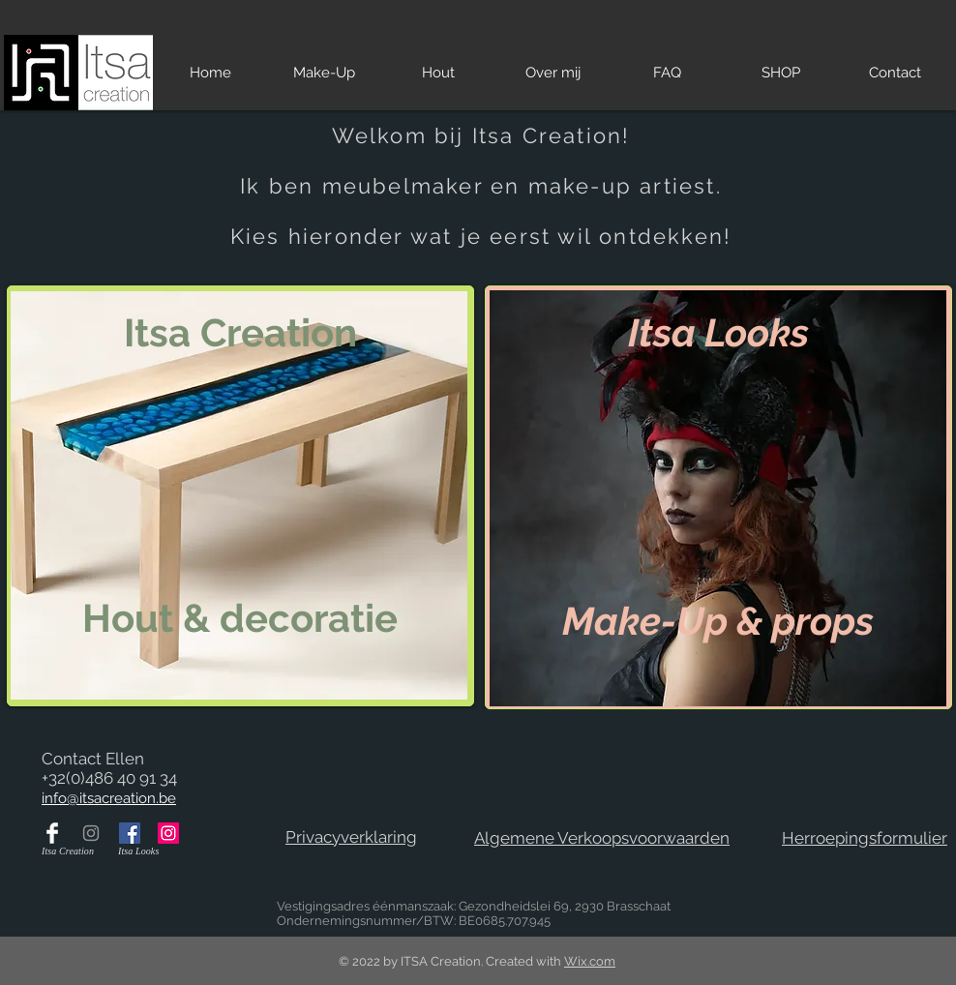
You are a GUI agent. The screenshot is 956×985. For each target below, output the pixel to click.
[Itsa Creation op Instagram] (91, 833)
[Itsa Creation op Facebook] (52, 833)
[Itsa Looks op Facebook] (129, 833)
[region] (240, 495)
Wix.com (589, 961)
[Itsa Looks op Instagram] (168, 833)
